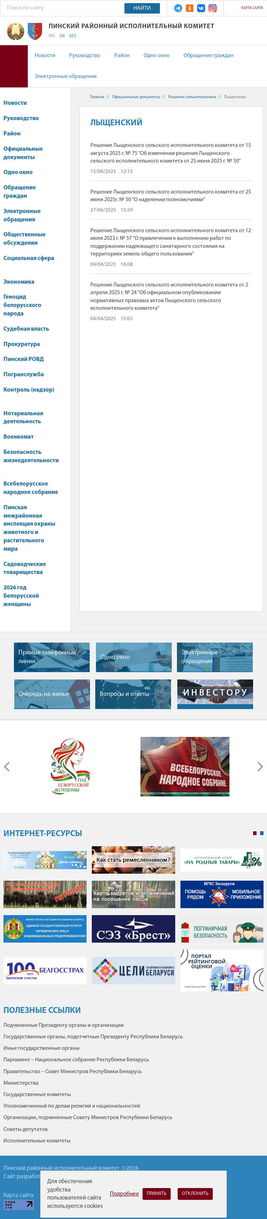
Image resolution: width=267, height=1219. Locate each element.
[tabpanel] (133, 922)
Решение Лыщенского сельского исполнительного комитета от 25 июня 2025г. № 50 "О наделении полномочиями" (170, 196)
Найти (142, 8)
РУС (52, 36)
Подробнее (124, 1194)
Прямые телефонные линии (47, 657)
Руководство (84, 55)
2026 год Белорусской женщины (21, 596)
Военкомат (18, 437)
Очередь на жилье (44, 694)
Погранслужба (23, 375)
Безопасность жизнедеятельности (31, 460)
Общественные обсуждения (24, 239)
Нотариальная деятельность (23, 418)
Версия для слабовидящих (14, 66)
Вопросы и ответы (124, 694)
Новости (45, 55)
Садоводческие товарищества (24, 568)
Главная (97, 97)
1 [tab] (255, 833)
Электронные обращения (66, 76)
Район (122, 55)
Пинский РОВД (23, 359)
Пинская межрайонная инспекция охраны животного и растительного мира (29, 528)
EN (62, 36)
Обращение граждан (209, 55)
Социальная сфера (28, 261)
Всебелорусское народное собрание (30, 488)
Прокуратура (25, 344)
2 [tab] (262, 833)
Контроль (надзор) (28, 393)
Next (258, 766)
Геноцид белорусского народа (22, 305)
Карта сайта (252, 8)
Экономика (22, 282)
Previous (8, 766)
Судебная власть (26, 329)
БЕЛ (72, 36)
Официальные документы (23, 153)
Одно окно (157, 55)
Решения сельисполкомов (192, 97)
